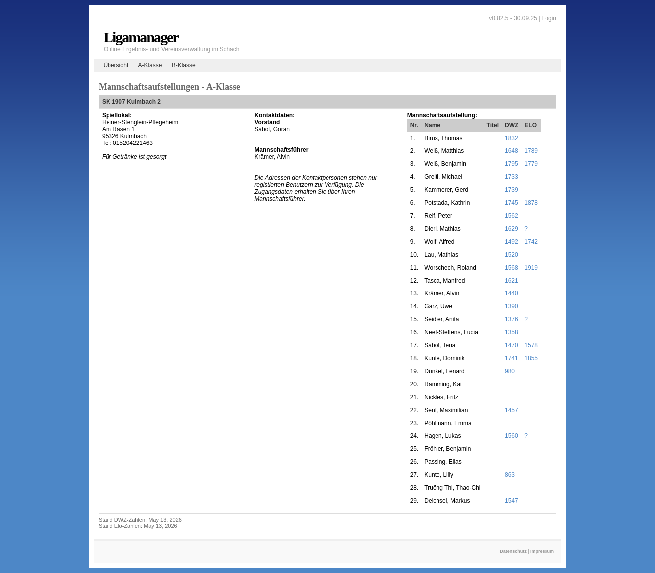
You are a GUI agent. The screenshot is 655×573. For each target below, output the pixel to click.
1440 (511, 293)
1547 (511, 500)
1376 (511, 319)
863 (510, 474)
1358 (511, 332)
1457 (511, 410)
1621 (511, 280)
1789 (531, 150)
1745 (511, 202)
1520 (511, 254)
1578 (531, 345)
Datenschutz (513, 551)
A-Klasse (150, 65)
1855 (531, 358)
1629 (511, 228)
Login (549, 18)
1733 (511, 176)
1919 (531, 267)
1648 (511, 150)
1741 (511, 358)
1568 (511, 267)
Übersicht (116, 65)
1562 (511, 215)
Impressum (542, 551)
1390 (511, 306)
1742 (531, 241)
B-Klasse (184, 65)
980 (510, 371)
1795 (511, 163)
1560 (511, 435)
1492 (511, 241)
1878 (531, 202)
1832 (511, 138)
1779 (531, 163)
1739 (511, 189)
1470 (511, 345)
